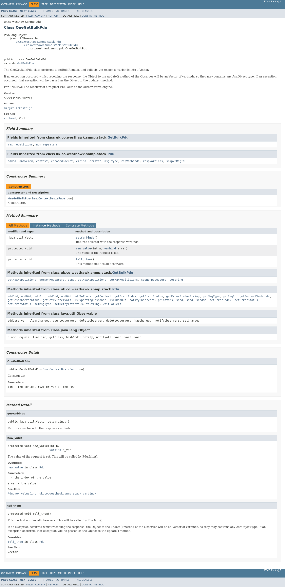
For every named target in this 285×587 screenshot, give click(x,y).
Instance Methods (46, 225)
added (12, 161)
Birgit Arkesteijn (18, 108)
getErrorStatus (151, 296)
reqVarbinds (130, 161)
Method (53, 15)
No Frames (62, 11)
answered (26, 161)
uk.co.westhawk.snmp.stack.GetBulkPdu (50, 45)
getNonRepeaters (51, 279)
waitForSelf (112, 304)
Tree (45, 4)
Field (29, 15)
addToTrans (82, 296)
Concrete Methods (80, 225)
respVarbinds (153, 161)
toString (176, 279)
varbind (110, 248)
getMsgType (211, 296)
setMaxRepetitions (92, 279)
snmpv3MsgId (175, 161)
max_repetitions (20, 144)
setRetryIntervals (68, 304)
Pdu (110, 154)
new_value (83, 248)
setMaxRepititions (123, 279)
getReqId (229, 296)
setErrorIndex (220, 300)
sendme (201, 300)
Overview (7, 4)
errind (81, 161)
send (71, 279)
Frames (48, 11)
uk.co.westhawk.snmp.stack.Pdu (38, 41)
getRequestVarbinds (255, 296)
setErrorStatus (246, 300)
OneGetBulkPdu (19, 198)
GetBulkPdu (25, 63)
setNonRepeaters (153, 279)
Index (72, 4)
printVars (165, 300)
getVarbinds (85, 237)
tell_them (83, 259)
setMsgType (42, 304)
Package (21, 4)
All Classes (84, 11)
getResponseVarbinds (23, 300)
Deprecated (58, 4)
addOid (13, 296)
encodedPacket (62, 161)
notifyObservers (141, 300)
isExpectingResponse (90, 300)
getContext (102, 296)
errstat (95, 161)
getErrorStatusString (183, 296)
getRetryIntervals (57, 300)
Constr (40, 15)
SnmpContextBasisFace (48, 198)
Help (81, 4)
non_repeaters (47, 144)
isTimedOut (117, 300)
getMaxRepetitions (22, 279)
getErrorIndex (125, 296)
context (42, 161)
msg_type (111, 161)
